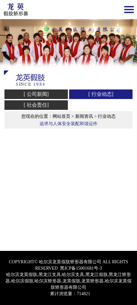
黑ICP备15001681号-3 (81, 268)
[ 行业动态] (100, 94)
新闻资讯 (84, 116)
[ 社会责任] (36, 105)
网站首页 (61, 116)
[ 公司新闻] (36, 94)
